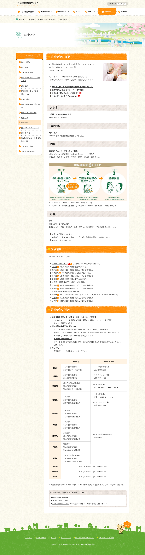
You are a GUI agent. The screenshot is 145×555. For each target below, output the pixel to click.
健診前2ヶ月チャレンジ (30, 128)
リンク (53, 538)
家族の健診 (25, 99)
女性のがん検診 (27, 72)
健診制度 (24, 67)
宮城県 (54, 267)
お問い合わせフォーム (60, 504)
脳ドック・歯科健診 (48, 19)
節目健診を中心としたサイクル (30, 79)
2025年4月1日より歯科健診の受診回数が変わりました (72, 87)
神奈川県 (55, 273)
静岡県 (54, 282)
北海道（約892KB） (59, 264)
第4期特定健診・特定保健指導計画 (31, 139)
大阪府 (54, 295)
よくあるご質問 (27, 146)
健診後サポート (27, 133)
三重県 (54, 298)
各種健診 (32, 19)
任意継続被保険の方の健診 (30, 105)
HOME (21, 19)
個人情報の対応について (84, 538)
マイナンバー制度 (28, 151)
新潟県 (54, 279)
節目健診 (24, 86)
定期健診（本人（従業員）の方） (29, 92)
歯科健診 (24, 122)
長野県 (54, 276)
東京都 (54, 270)
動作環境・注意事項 (106, 538)
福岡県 (54, 301)
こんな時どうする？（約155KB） (64, 96)
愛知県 (55, 288)
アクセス (28, 538)
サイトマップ (66, 538)
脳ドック (24, 118)
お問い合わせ (41, 538)
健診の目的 (25, 62)
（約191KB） (65, 93)
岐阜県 (54, 285)
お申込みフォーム (60, 320)
